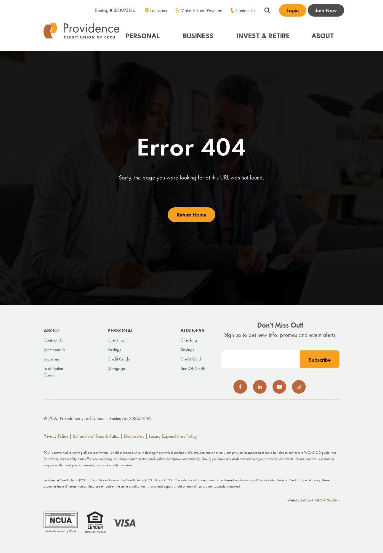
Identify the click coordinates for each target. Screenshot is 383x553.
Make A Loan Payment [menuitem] (201, 10)
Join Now (326, 10)
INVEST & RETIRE (263, 36)
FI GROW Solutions (326, 500)
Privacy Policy (56, 436)
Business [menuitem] (192, 330)
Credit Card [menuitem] (191, 359)
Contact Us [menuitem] (245, 10)
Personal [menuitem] (120, 330)
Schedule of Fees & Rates (96, 436)
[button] (146, 34)
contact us (313, 458)
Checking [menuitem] (116, 340)
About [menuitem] (52, 330)
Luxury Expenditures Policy (173, 436)
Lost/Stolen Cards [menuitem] (53, 372)
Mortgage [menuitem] (116, 368)
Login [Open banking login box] (292, 10)
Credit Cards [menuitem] (118, 359)
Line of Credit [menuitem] (193, 368)
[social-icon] (240, 387)
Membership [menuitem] (54, 349)
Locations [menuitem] (158, 10)
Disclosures (134, 436)
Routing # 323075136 (115, 10)
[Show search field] (267, 9)
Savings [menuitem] (114, 349)
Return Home (191, 214)
